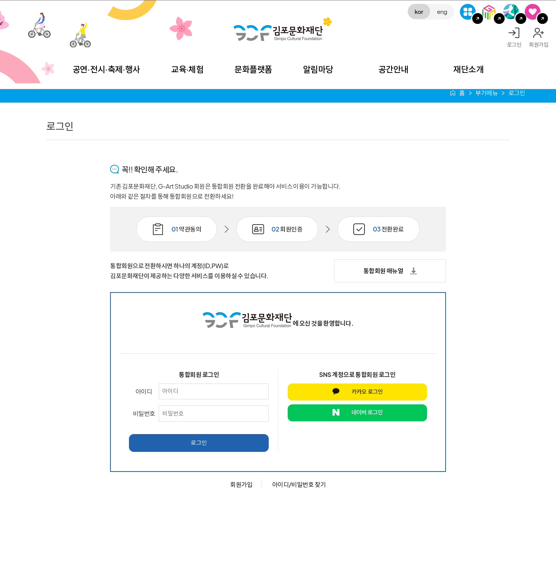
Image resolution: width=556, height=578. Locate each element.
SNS (533, 12)
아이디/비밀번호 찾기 (299, 484)
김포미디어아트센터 (489, 12)
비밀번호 (144, 413)
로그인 (514, 44)
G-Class (468, 12)
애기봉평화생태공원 (511, 12)
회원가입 (538, 44)
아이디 (144, 391)
